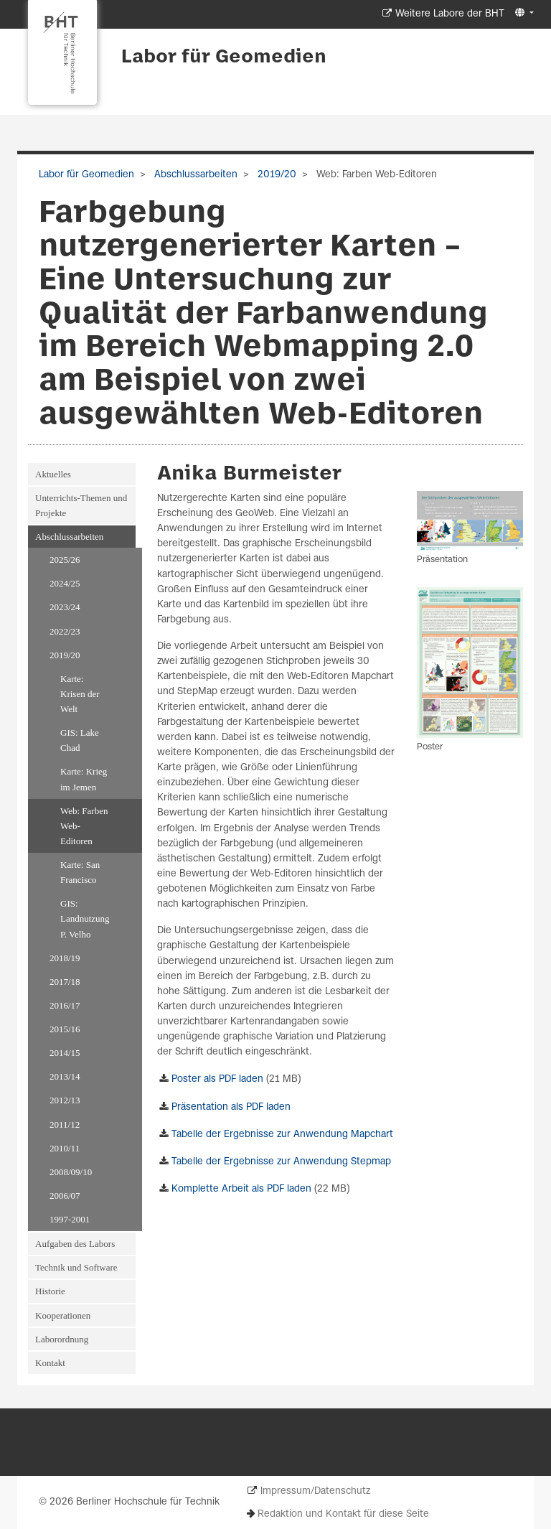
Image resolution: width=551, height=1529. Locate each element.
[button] (523, 13)
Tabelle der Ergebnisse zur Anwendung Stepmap (281, 1161)
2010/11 (65, 1148)
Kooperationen (62, 1315)
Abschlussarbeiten (194, 174)
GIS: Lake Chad (79, 740)
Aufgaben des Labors (75, 1243)
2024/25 (65, 583)
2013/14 (65, 1076)
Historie (50, 1291)
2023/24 (65, 607)
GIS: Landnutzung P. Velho (85, 918)
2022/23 (65, 631)
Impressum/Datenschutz (315, 1491)
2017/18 (65, 981)
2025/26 (65, 559)
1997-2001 (70, 1219)
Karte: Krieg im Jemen (83, 779)
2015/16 (65, 1029)
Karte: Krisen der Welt (80, 693)
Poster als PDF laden (217, 1079)
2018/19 (65, 958)
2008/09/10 (71, 1171)
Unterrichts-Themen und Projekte (81, 505)
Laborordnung (61, 1339)
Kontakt (50, 1362)
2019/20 (275, 174)
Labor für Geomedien (223, 57)
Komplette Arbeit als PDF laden (241, 1189)
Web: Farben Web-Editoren (84, 825)
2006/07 (65, 1195)
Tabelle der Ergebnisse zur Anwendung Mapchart (282, 1134)
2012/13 (65, 1100)
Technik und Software (76, 1267)
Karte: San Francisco (80, 872)
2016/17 (65, 1005)
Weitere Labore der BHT (449, 14)
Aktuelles (53, 474)
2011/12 (65, 1124)
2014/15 (65, 1052)
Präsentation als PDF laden (231, 1107)
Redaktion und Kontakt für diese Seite (343, 1514)
